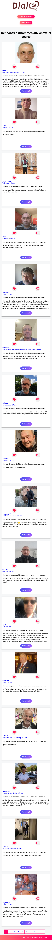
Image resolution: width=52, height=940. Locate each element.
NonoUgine (6, 902)
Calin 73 (5, 736)
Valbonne (5, 183)
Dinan (4, 294)
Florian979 (6, 791)
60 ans (11, 571)
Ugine (4, 904)
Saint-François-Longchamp (11, 738)
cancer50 (5, 569)
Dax (3, 627)
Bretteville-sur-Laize (9, 516)
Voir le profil (26, 91)
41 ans (12, 183)
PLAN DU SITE (37, 937)
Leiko (4, 237)
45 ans (39, 349)
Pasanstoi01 (6, 514)
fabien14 (5, 348)
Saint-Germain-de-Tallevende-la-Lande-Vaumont (19, 349)
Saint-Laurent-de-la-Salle (10, 72)
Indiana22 (5, 292)
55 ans (10, 128)
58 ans (12, 460)
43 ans (19, 849)
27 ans (20, 793)
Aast (4, 682)
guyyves (5, 70)
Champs (5, 460)
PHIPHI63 (5, 458)
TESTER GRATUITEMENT (26, 16)
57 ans (14, 405)
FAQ (24, 937)
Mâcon (4, 128)
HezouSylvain (7, 181)
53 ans (19, 516)
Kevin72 (5, 847)
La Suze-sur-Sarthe (9, 849)
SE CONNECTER (25, 22)
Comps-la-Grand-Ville (9, 793)
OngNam (5, 680)
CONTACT (47, 937)
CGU (29, 937)
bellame (5, 403)
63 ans (10, 294)
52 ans (12, 238)
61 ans (23, 72)
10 (43, 931)
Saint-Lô (5, 571)
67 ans (24, 738)
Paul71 (4, 126)
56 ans (8, 627)
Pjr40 (4, 625)
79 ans (9, 682)
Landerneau (6, 405)
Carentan (5, 238)
